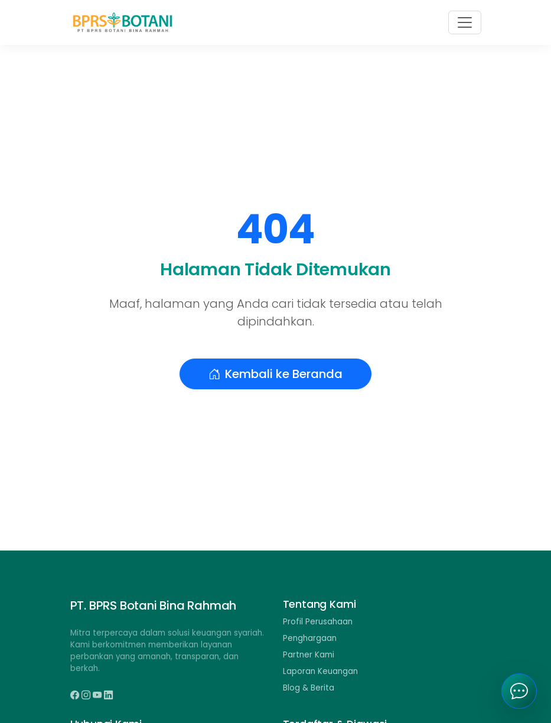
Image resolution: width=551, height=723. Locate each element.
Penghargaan (310, 638)
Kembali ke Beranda (275, 374)
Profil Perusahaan (318, 621)
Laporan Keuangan (320, 671)
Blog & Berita (308, 687)
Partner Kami (308, 654)
